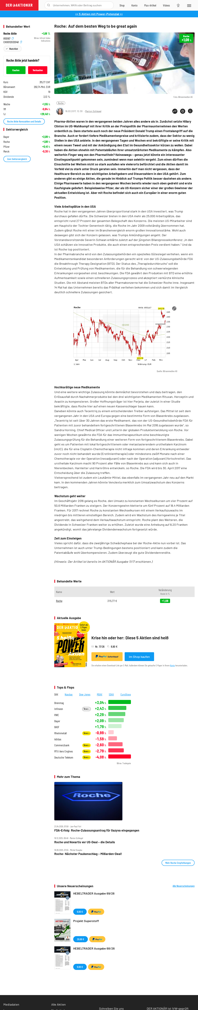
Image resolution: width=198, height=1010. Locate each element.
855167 (8, 38)
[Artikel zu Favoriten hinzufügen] (190, 111)
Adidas (57, 739)
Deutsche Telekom (63, 757)
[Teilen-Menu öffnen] (174, 111)
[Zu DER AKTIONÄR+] (150, 5)
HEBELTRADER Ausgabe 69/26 (94, 893)
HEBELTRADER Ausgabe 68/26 (94, 948)
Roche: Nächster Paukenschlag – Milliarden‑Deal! (88, 854)
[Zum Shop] (122, 5)
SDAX (111, 694)
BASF (56, 727)
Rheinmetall (60, 733)
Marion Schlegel (93, 111)
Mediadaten (11, 1004)
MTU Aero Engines (63, 751)
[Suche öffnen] (48, 5)
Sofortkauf (107, 656)
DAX (56, 694)
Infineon (58, 709)
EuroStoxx (126, 694)
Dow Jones (84, 694)
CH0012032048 (12, 41)
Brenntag (59, 703)
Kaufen (15, 70)
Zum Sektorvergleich (17, 158)
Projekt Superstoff (86, 921)
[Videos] (166, 5)
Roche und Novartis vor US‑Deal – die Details (84, 842)
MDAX (99, 694)
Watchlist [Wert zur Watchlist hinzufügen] (13, 48)
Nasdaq (69, 694)
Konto (172, 665)
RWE (56, 715)
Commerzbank (61, 745)
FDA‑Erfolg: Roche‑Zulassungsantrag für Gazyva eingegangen (96, 830)
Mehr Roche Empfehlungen (178, 862)
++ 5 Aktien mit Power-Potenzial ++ (99, 14)
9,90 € (80, 911)
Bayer (57, 721)
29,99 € (80, 939)
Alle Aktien (58, 1004)
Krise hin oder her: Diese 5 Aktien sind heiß (130, 637)
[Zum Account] (134, 5)
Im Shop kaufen (139, 657)
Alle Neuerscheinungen (184, 885)
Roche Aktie (10, 33)
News (86, 708)
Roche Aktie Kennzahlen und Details (24, 121)
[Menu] (189, 5)
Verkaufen (38, 70)
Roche (61, 103)
